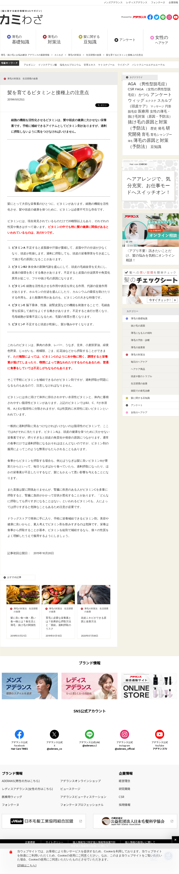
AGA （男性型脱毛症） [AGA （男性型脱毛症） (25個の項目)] (148, 84)
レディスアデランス (136, 2)
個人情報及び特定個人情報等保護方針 (94, 842)
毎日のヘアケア (139, 362)
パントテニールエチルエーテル (148, 65)
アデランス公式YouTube (160, 745)
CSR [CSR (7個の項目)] (131, 89)
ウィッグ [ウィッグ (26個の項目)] (136, 101)
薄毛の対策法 (74, 55)
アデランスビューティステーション (83, 796)
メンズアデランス (113, 2)
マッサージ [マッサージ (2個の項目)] (157, 106)
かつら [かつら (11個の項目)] (143, 94)
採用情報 (124, 804)
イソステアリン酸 (47, 65)
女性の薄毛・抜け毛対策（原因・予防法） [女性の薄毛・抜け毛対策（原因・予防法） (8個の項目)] (150, 114)
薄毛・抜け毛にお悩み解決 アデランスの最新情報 (25, 55)
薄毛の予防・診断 (140, 340)
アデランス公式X (54, 745)
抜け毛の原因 (138, 326)
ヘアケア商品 (138, 369)
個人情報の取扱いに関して (140, 842)
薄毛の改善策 (138, 347)
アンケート (137, 405)
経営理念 (124, 781)
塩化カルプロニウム (70, 65)
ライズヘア (123, 65)
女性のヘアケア (139, 412)
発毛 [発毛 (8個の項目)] (161, 128)
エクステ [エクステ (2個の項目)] (150, 101)
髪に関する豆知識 (140, 398)
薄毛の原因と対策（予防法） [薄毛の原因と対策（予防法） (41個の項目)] (148, 144)
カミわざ (58, 55)
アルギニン (29, 65)
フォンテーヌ (158, 2)
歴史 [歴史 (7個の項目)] (153, 128)
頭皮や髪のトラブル (141, 376)
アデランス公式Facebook (19, 745)
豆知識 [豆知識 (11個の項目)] (155, 146)
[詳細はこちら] (26, 866)
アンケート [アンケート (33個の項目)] (161, 95)
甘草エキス (89, 65)
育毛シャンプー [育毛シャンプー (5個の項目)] (161, 135)
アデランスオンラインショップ (80, 781)
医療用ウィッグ (12, 796)
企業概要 (31, 842)
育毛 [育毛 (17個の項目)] (145, 134)
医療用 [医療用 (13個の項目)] (143, 111)
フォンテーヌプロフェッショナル (82, 804)
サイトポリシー (54, 842)
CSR (121, 796)
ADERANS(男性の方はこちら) (21, 781)
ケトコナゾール (106, 65)
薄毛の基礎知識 (139, 318)
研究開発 (124, 789)
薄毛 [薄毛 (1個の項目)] (130, 141)
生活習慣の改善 (93, 55)
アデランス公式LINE (89, 743)
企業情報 (173, 2)
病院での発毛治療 (140, 391)
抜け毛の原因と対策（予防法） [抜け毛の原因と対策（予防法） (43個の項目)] (147, 125)
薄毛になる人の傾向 (141, 333)
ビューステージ (70, 789)
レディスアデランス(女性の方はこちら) (27, 789)
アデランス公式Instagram (125, 745)
